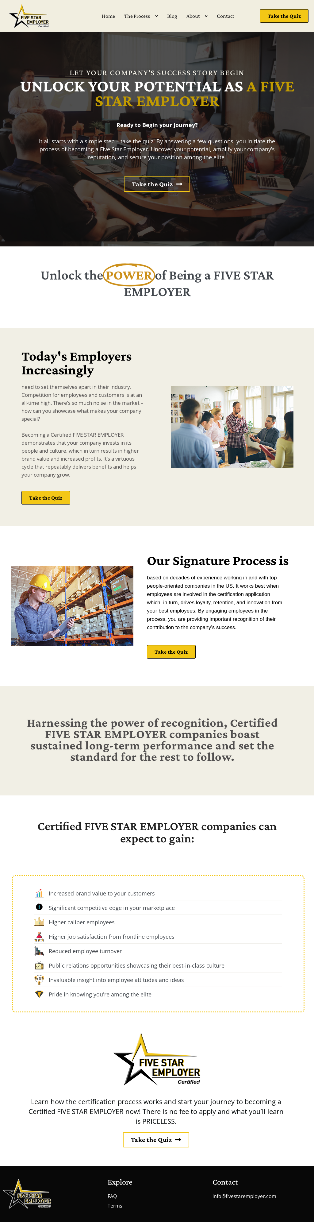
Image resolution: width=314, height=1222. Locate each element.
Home (108, 16)
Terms (115, 1205)
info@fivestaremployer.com (244, 1196)
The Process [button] (137, 16)
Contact (225, 16)
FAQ (112, 1196)
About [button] (193, 16)
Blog (172, 16)
